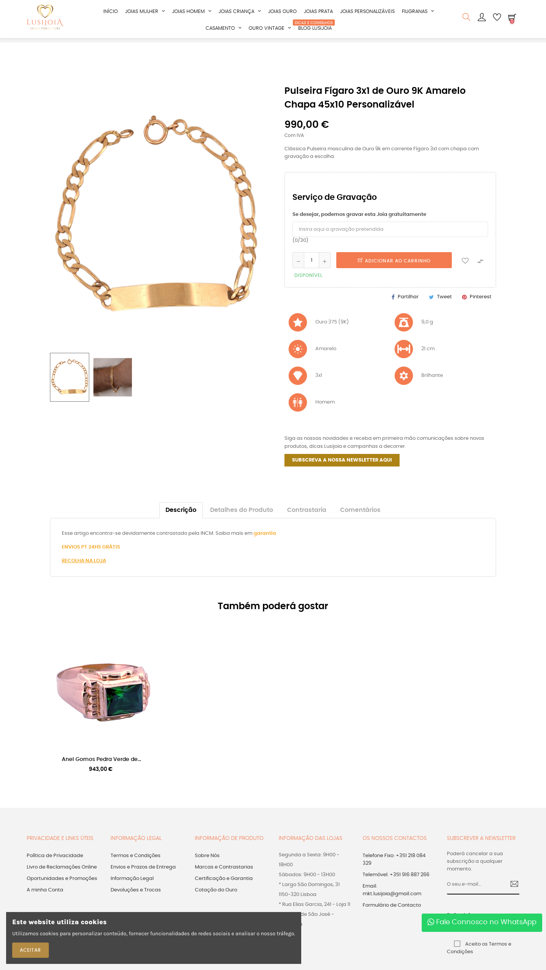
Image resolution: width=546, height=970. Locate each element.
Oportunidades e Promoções (62, 889)
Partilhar (408, 308)
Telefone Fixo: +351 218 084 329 (394, 870)
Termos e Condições (136, 866)
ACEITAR (30, 950)
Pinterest (480, 308)
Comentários (360, 521)
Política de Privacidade (55, 866)
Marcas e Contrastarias (224, 878)
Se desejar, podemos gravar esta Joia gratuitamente (359, 225)
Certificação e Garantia (224, 889)
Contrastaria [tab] (306, 521)
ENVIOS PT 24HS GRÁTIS (91, 557)
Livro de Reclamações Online (62, 878)
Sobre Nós (207, 866)
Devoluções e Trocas (136, 901)
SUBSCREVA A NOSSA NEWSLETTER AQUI (342, 470)
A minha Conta (45, 901)
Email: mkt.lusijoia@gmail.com (392, 901)
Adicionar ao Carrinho (394, 272)
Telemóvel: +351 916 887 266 (396, 885)
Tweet (444, 308)
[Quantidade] (311, 271)
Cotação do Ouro (216, 901)
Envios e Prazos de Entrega (143, 878)
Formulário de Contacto (392, 916)
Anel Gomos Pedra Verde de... (101, 770)
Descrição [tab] (180, 521)
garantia (265, 544)
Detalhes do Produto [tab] (241, 521)
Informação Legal (132, 889)
